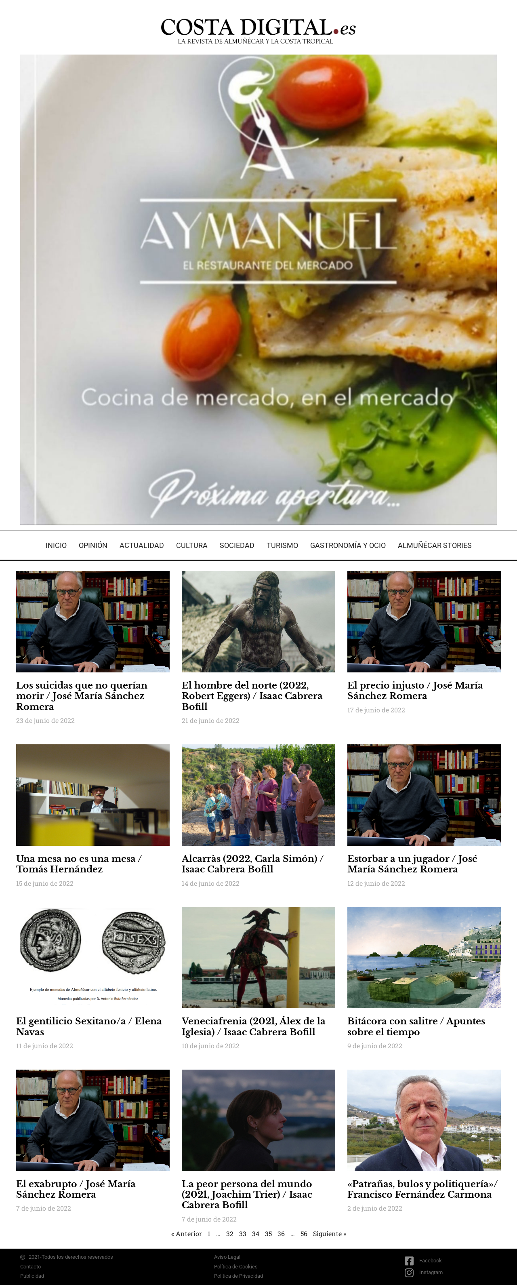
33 (242, 1233)
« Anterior (186, 1233)
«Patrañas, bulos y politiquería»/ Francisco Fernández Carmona (422, 1189)
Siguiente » (329, 1233)
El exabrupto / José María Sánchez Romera (76, 1189)
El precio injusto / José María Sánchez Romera (415, 690)
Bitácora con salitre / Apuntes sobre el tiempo (416, 1026)
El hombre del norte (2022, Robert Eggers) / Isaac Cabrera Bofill (252, 696)
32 (229, 1233)
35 (268, 1233)
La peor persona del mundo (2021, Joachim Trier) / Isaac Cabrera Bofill (247, 1195)
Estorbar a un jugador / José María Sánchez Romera (412, 864)
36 (281, 1233)
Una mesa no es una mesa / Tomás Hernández (79, 864)
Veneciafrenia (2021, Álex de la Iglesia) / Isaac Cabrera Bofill (254, 1026)
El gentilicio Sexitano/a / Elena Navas (89, 1026)
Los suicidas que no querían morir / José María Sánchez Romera (81, 696)
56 (304, 1233)
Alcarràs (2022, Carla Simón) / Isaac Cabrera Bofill (253, 864)
